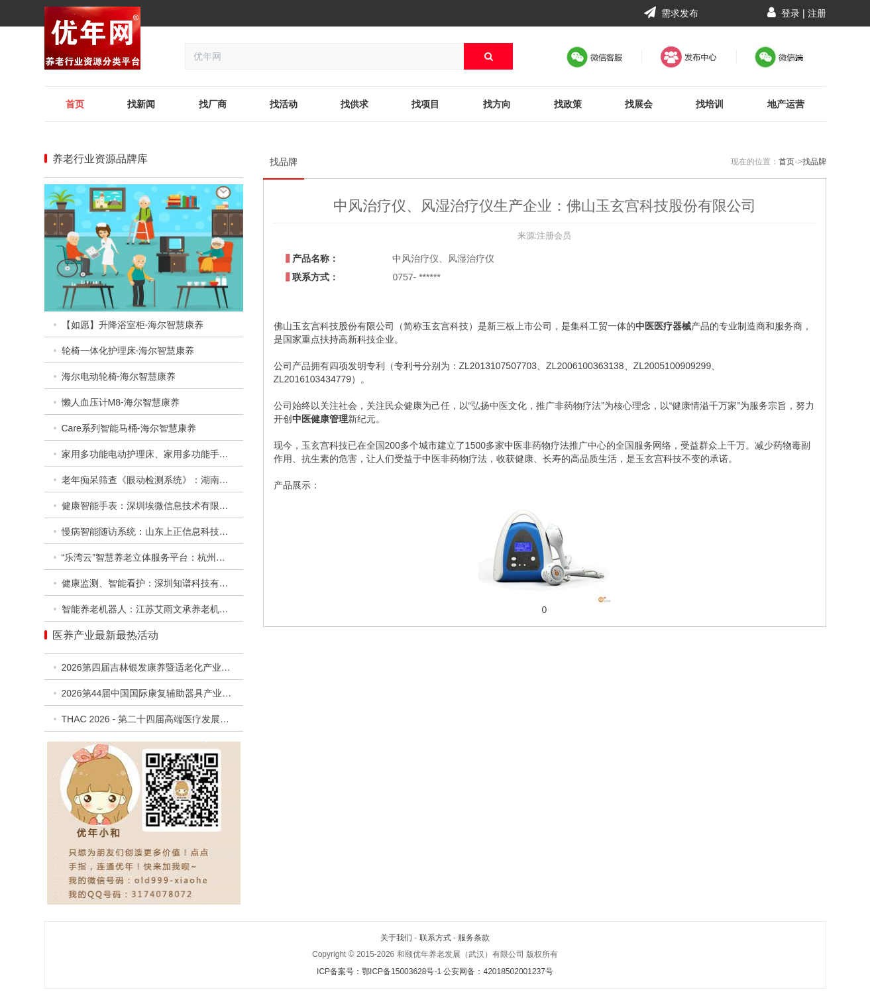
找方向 (497, 104)
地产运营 (785, 104)
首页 (75, 104)
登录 (790, 13)
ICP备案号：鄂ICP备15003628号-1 (379, 971)
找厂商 (213, 104)
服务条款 (474, 937)
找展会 (639, 104)
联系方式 (435, 937)
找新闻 (141, 104)
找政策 (568, 104)
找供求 (354, 104)
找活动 (284, 104)
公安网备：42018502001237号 (498, 971)
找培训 (710, 104)
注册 (817, 13)
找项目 (425, 104)
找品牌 (284, 161)
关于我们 (396, 937)
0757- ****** (416, 277)
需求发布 (671, 13)
